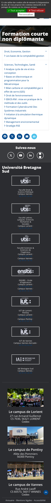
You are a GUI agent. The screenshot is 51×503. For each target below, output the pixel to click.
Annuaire (10, 500)
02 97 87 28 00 (25, 317)
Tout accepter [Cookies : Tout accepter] (16, 10)
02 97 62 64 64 (25, 345)
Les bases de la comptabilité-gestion (25, 55)
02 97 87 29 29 (25, 228)
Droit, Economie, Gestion (17, 51)
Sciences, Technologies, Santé (19, 64)
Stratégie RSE (13, 125)
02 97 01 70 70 (25, 260)
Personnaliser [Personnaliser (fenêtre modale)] (26, 14)
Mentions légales (24, 500)
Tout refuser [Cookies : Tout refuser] (36, 10)
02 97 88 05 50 (25, 256)
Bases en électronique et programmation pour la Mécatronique (18, 80)
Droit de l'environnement (19, 95)
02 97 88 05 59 (25, 287)
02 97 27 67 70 (25, 321)
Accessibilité (39, 500)
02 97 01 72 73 (25, 291)
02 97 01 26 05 (25, 373)
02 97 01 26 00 (25, 196)
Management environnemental (22, 121)
